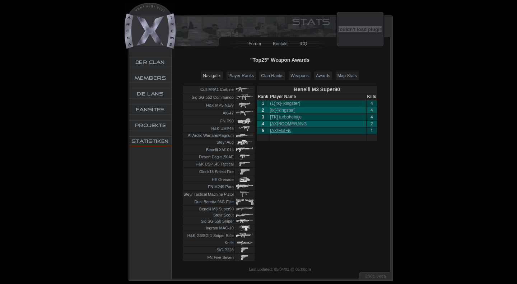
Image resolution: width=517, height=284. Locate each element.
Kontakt (280, 43)
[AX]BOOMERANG (288, 123)
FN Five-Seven (221, 257)
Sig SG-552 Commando (213, 97)
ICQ (303, 43)
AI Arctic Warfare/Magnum (211, 135)
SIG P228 (225, 250)
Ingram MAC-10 (220, 228)
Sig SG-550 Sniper (217, 221)
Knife (229, 243)
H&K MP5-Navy (220, 105)
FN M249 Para (221, 187)
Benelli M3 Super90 (216, 209)
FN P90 (227, 121)
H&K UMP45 (222, 128)
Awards (323, 75)
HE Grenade (223, 179)
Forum (254, 43)
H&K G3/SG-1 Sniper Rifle (210, 235)
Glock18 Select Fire (216, 171)
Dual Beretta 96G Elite (213, 202)
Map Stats (347, 75)
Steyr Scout (223, 215)
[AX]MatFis (280, 130)
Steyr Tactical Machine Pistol (208, 194)
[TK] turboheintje (286, 117)
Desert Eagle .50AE (216, 157)
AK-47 (228, 113)
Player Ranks (241, 75)
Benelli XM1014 (220, 150)
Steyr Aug (225, 142)
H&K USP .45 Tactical (215, 164)
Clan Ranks (272, 75)
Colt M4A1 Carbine (217, 89)
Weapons (299, 75)
